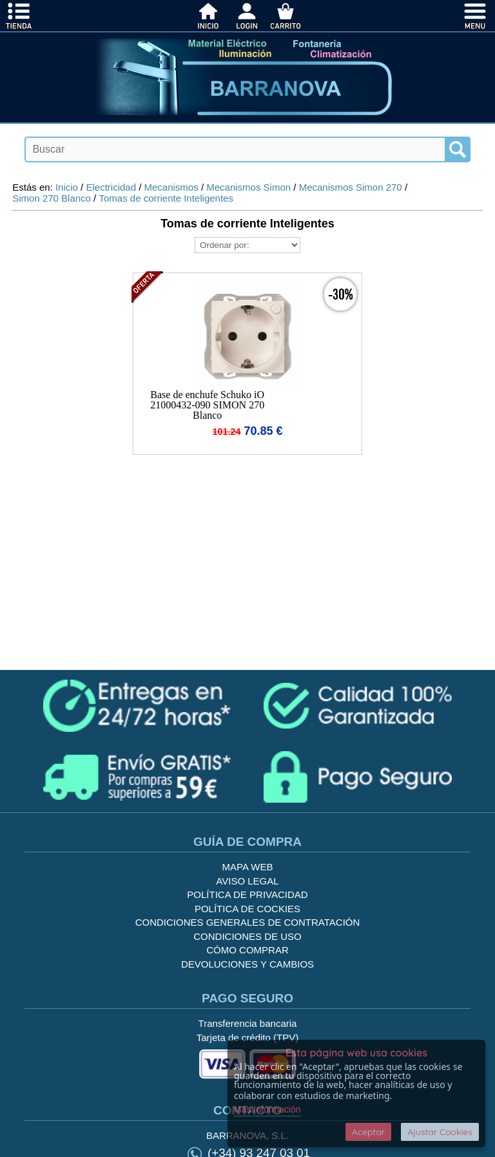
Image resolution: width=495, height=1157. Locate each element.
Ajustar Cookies (439, 1132)
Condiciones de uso (247, 936)
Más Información (267, 1109)
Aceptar (368, 1132)
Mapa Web (247, 866)
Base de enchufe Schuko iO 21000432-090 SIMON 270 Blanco (207, 405)
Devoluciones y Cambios (247, 964)
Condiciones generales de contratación (247, 922)
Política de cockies (247, 908)
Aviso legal (247, 880)
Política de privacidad (247, 894)
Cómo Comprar (247, 949)
